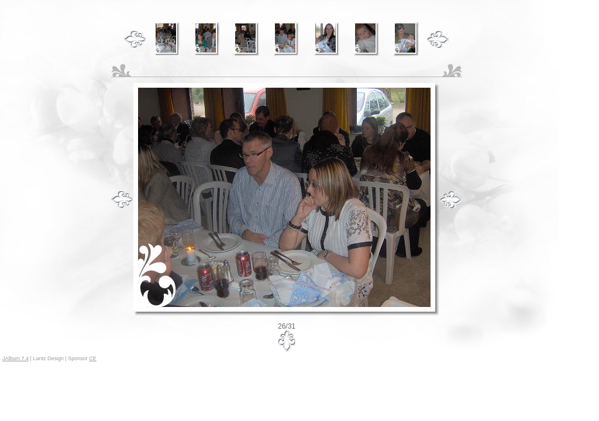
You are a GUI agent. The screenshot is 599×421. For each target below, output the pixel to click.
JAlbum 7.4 (15, 358)
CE (93, 358)
